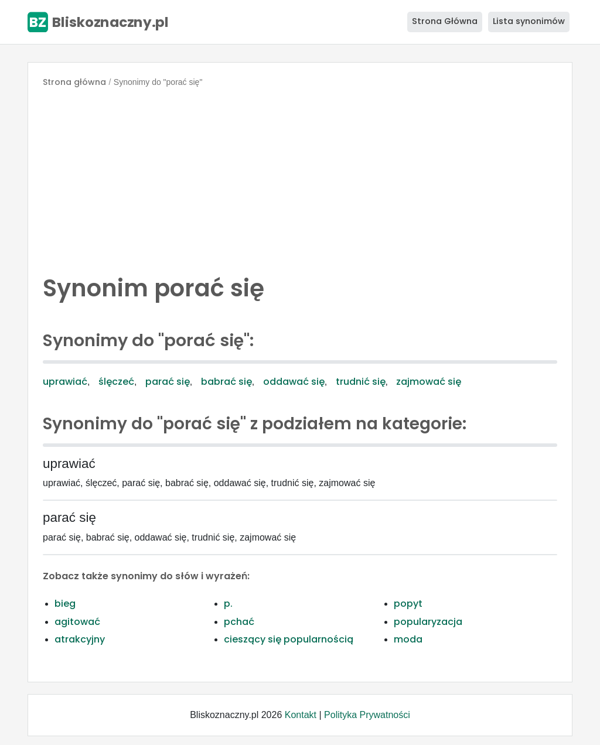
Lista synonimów (529, 21)
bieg (65, 603)
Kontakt (300, 715)
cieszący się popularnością (288, 639)
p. (228, 603)
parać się (167, 381)
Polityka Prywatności (367, 715)
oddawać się (294, 381)
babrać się (226, 381)
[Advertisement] (300, 178)
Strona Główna (445, 21)
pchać (239, 621)
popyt (408, 603)
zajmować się (428, 381)
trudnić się (361, 381)
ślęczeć (116, 381)
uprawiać (65, 381)
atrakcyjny (79, 639)
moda (408, 639)
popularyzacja (428, 621)
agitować (77, 621)
